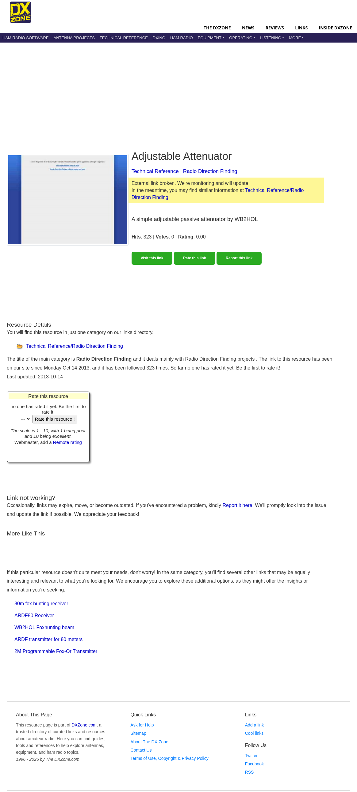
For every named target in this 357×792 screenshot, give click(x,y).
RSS (249, 772)
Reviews (275, 28)
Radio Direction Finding (210, 171)
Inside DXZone (335, 28)
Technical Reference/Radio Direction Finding (74, 346)
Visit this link (152, 258)
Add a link (254, 725)
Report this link (239, 258)
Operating (240, 38)
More (295, 38)
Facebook (254, 763)
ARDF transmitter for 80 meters (48, 639)
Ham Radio (181, 38)
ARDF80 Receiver (34, 615)
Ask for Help (142, 725)
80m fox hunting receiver (41, 603)
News (248, 28)
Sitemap (138, 733)
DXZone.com (84, 725)
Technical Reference (124, 38)
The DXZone (217, 28)
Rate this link (194, 258)
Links (301, 28)
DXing (159, 38)
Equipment (209, 38)
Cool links (254, 733)
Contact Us (141, 750)
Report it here (237, 505)
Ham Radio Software (25, 38)
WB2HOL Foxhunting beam (44, 627)
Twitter (251, 755)
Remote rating (67, 442)
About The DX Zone (149, 741)
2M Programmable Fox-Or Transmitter (55, 651)
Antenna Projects (73, 38)
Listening (270, 38)
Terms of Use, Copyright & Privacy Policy (169, 758)
